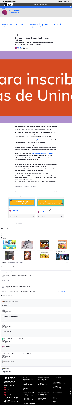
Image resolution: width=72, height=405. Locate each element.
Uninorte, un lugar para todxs (16, 209)
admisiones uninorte (8, 24)
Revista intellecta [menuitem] (41, 383)
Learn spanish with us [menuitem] (42, 397)
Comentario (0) (18, 191)
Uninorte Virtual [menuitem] (26, 389)
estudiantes (5, 27)
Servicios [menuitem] (54, 397)
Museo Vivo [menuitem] (25, 388)
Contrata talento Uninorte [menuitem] (58, 388)
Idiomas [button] (60, 1)
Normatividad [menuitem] (25, 397)
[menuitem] (36, 4)
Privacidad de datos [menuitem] (27, 394)
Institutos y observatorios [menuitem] (28, 380)
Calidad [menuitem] (54, 400)
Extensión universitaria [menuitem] (57, 381)
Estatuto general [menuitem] (26, 398)
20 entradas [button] (5, 262)
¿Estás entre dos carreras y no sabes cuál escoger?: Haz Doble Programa (48, 209)
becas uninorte (33, 24)
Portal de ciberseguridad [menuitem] (28, 395)
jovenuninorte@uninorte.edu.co (14, 12)
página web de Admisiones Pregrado (31, 139)
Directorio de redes (7, 400)
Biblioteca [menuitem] (25, 382)
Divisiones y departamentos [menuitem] (28, 379)
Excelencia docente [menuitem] (27, 383)
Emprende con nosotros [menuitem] (57, 385)
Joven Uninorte (14, 11)
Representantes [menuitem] (26, 387)
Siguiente (63, 291)
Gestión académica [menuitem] (26, 385)
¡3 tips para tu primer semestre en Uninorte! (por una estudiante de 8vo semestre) (16, 275)
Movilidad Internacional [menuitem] (42, 394)
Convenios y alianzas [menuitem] (42, 395)
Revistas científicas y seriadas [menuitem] (43, 380)
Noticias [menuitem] (39, 385)
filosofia (12, 27)
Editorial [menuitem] (39, 382)
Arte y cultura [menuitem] (55, 386)
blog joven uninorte (50, 24)
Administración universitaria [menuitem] (58, 396)
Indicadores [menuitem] (55, 398)
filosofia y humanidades (21, 27)
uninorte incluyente (49, 27)
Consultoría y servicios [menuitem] (57, 382)
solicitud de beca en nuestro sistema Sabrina (42, 153)
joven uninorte (37, 27)
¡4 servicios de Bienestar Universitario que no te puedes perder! (13, 279)
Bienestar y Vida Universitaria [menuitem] (29, 384)
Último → (68, 291)
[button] (68, 1)
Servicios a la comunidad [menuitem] (57, 387)
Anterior (57, 291)
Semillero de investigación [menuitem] (43, 384)
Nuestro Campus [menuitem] (41, 399)
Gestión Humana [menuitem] (56, 401)
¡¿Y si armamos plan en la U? (7, 271)
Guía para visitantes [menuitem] (42, 398)
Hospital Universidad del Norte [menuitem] (59, 383)
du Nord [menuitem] (54, 403)
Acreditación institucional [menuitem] (28, 402)
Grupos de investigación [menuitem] (42, 379)
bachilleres (21, 24)
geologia (29, 27)
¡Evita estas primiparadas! (6, 282)
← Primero (52, 291)
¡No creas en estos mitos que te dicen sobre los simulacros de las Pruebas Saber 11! (16, 286)
